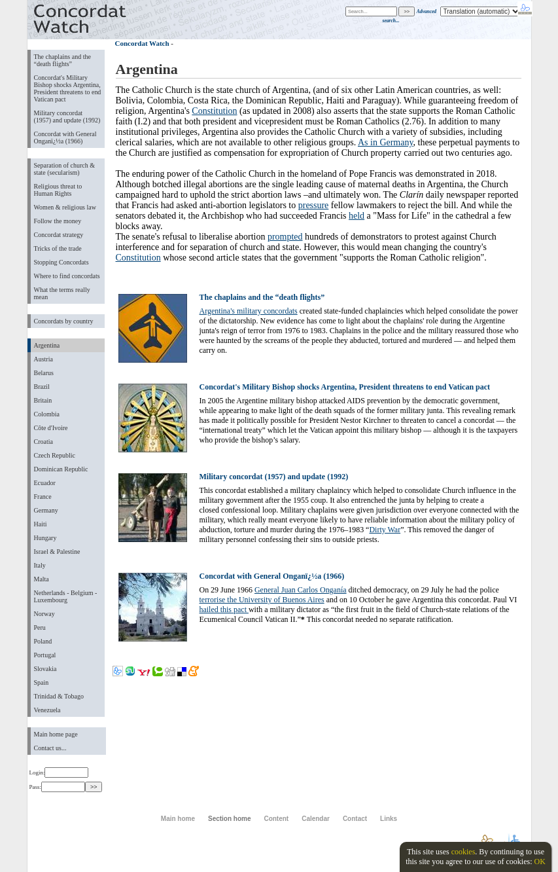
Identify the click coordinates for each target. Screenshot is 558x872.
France (43, 496)
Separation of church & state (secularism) (64, 169)
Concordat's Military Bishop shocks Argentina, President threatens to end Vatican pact (67, 88)
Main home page (56, 734)
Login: (59, 772)
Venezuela (47, 710)
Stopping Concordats (61, 262)
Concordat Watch (142, 43)
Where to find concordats (67, 276)
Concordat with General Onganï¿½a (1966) (65, 137)
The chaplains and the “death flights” (62, 60)
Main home (178, 818)
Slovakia (45, 668)
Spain (41, 682)
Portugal (45, 655)
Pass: (57, 787)
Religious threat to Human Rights (58, 190)
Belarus (44, 372)
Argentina (47, 345)
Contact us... (50, 748)
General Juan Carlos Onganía (300, 589)
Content (276, 818)
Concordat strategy (59, 234)
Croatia (43, 441)
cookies (463, 851)
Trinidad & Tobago (59, 696)
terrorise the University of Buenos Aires (262, 599)
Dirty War (384, 529)
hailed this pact (224, 609)
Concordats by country (64, 321)
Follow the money (58, 221)
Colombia (47, 414)
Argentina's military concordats (249, 311)
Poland (43, 641)
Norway (44, 613)
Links (388, 818)
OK (539, 861)
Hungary (45, 537)
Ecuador (45, 482)
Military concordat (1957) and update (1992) (67, 116)
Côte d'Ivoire (51, 427)
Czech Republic (55, 455)
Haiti (40, 524)
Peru (40, 627)
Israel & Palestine (57, 551)
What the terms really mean (62, 293)
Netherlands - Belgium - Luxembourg (65, 596)
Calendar (316, 818)
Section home (229, 818)
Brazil (42, 386)
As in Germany (385, 142)
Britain (43, 400)
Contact (355, 818)
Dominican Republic (61, 469)
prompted (285, 237)
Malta (41, 579)
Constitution (214, 111)
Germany (46, 510)
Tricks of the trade (58, 248)
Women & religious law (65, 207)
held (356, 216)
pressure (313, 205)
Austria (43, 359)
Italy (40, 565)
